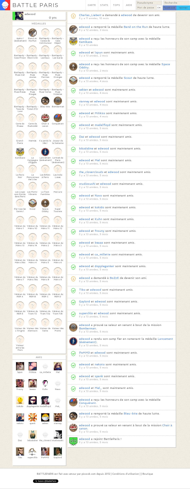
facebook (169, 7)
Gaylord (84, 301)
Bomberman (87, 328)
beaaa (99, 242)
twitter (183, 7)
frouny (99, 230)
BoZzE (114, 278)
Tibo (82, 289)
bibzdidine (86, 148)
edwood (30, 14)
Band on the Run (136, 26)
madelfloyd (102, 125)
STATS (104, 5)
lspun (99, 52)
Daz (81, 136)
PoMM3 (84, 352)
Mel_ (98, 388)
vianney (84, 101)
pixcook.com (89, 474)
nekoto (100, 364)
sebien (83, 89)
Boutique (148, 474)
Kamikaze (85, 41)
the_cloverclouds (91, 172)
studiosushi (87, 183)
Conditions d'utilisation (125, 474)
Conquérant (87, 403)
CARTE (92, 5)
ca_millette (102, 254)
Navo (98, 195)
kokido (99, 207)
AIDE (129, 5)
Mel (97, 160)
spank (99, 376)
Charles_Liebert (90, 15)
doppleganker (104, 266)
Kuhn (98, 219)
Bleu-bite (130, 413)
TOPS (116, 5)
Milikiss (100, 113)
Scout (128, 77)
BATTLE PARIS (35, 5)
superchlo (86, 313)
